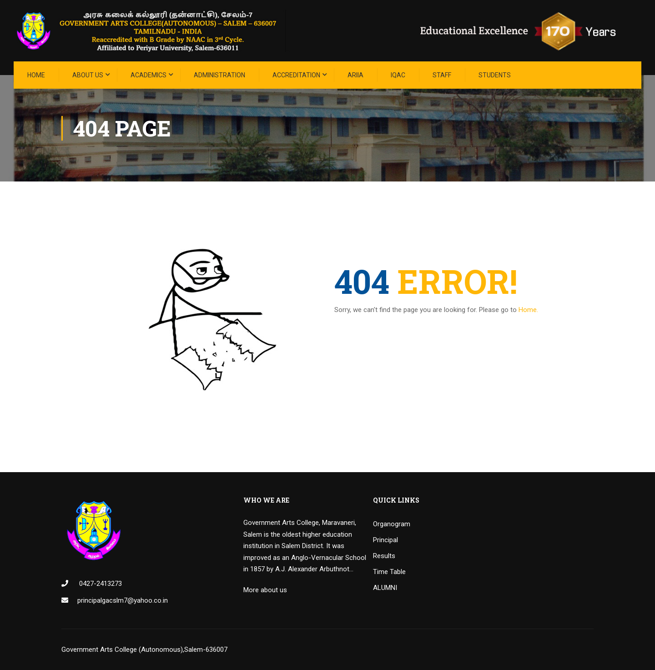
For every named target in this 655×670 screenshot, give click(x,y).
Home (36, 75)
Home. (528, 310)
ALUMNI (385, 588)
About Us (87, 75)
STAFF (442, 75)
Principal (385, 540)
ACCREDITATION (296, 75)
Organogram (391, 524)
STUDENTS (495, 75)
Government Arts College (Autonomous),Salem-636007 (144, 649)
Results (384, 556)
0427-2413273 (99, 583)
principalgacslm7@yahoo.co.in (122, 600)
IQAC (398, 75)
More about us (265, 590)
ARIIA (355, 75)
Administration (219, 75)
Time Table (389, 572)
